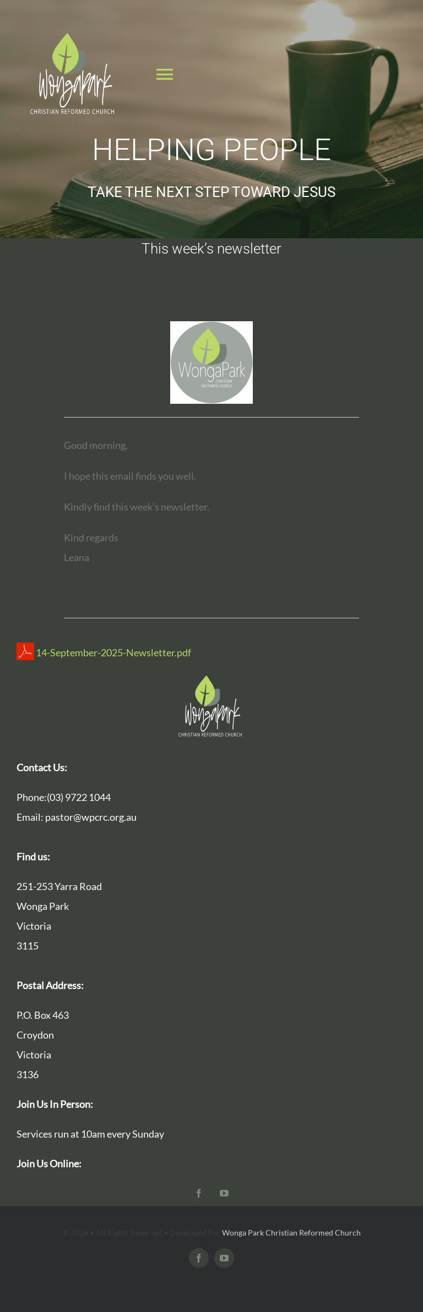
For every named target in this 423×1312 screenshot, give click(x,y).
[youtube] (224, 1193)
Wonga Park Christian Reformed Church (291, 1232)
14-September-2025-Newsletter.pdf (104, 652)
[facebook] (199, 1193)
